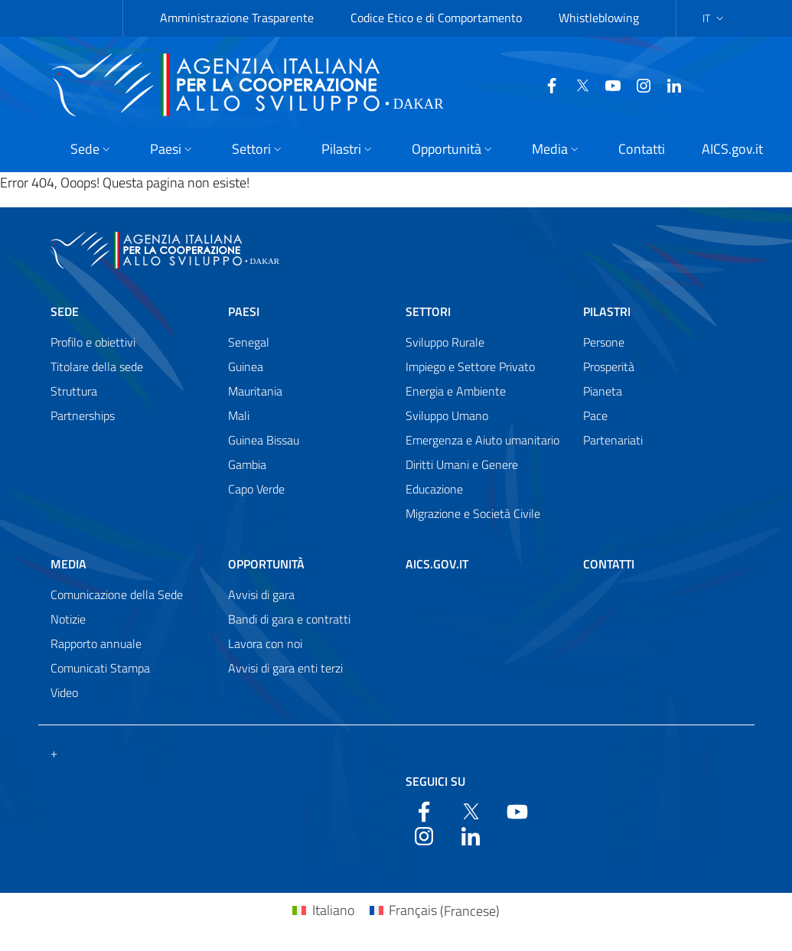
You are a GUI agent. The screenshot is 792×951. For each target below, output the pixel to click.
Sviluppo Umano (447, 415)
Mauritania (255, 391)
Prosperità (608, 366)
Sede (65, 311)
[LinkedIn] (668, 84)
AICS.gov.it (437, 564)
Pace (595, 415)
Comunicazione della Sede (117, 594)
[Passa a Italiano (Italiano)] (323, 911)
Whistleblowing (599, 17)
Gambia (247, 464)
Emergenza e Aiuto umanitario (482, 440)
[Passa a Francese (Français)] (434, 911)
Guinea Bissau (263, 440)
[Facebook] (545, 84)
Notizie (68, 619)
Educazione (434, 489)
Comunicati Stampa (100, 668)
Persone (603, 342)
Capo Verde (256, 489)
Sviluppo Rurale (445, 342)
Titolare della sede (97, 366)
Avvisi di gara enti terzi (285, 668)
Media (68, 564)
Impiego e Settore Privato (470, 366)
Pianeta (602, 391)
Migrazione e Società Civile (473, 513)
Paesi (243, 311)
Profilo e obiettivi (93, 342)
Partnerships (83, 415)
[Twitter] (576, 84)
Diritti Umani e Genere (462, 464)
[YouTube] (607, 84)
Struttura (74, 391)
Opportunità (266, 564)
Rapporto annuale (96, 643)
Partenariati (613, 440)
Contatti (608, 564)
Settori (428, 311)
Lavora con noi (265, 643)
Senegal (248, 342)
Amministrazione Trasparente (237, 17)
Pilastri (607, 311)
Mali (238, 415)
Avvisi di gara (261, 594)
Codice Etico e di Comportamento (436, 17)
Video (64, 692)
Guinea (245, 366)
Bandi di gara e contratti (289, 619)
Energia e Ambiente (456, 391)
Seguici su (435, 781)
